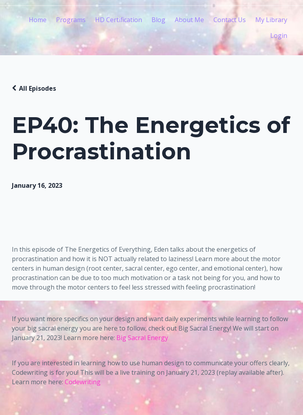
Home (38, 19)
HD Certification (118, 19)
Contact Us (229, 19)
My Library (271, 19)
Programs (71, 19)
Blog (158, 19)
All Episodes (37, 88)
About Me (189, 19)
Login (278, 35)
